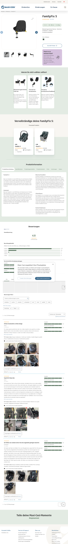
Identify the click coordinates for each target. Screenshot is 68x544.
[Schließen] (53, 264)
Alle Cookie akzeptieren (43, 278)
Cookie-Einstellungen (25, 278)
